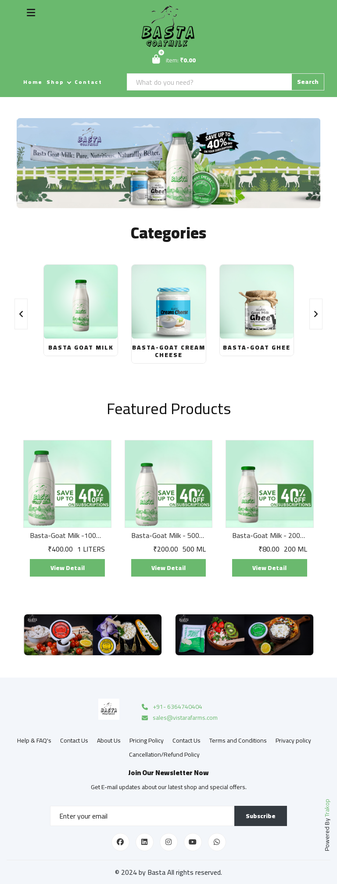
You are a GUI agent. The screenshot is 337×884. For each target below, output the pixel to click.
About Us (109, 740)
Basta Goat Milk (81, 347)
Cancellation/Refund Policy (164, 754)
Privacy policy (293, 740)
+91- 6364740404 (171, 707)
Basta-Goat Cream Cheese (168, 351)
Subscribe (261, 816)
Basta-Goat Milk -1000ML (67, 535)
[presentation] (21, 314)
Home (33, 82)
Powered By (327, 825)
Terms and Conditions (238, 740)
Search (308, 81)
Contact (88, 82)
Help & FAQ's (34, 740)
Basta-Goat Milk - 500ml (168, 535)
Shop (55, 82)
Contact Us (74, 740)
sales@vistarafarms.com (179, 718)
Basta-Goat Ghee (256, 347)
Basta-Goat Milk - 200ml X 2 (269, 535)
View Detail (67, 568)
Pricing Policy (146, 740)
